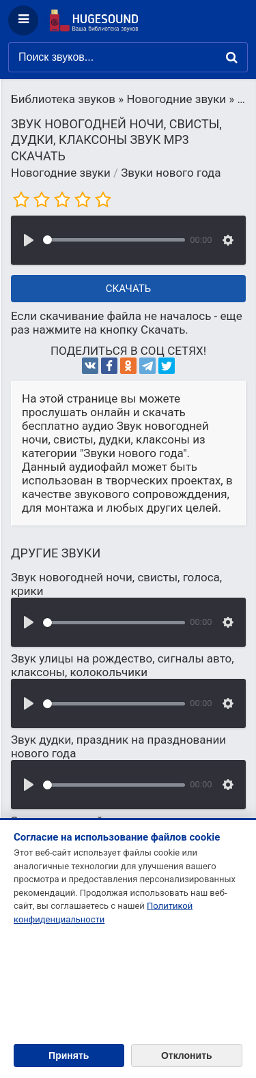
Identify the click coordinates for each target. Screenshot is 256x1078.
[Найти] (232, 57)
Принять (68, 1055)
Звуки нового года (171, 172)
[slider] (114, 239)
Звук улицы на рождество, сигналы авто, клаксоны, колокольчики (122, 665)
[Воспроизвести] (29, 240)
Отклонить (186, 1055)
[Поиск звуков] (128, 57)
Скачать (129, 288)
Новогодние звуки (61, 172)
